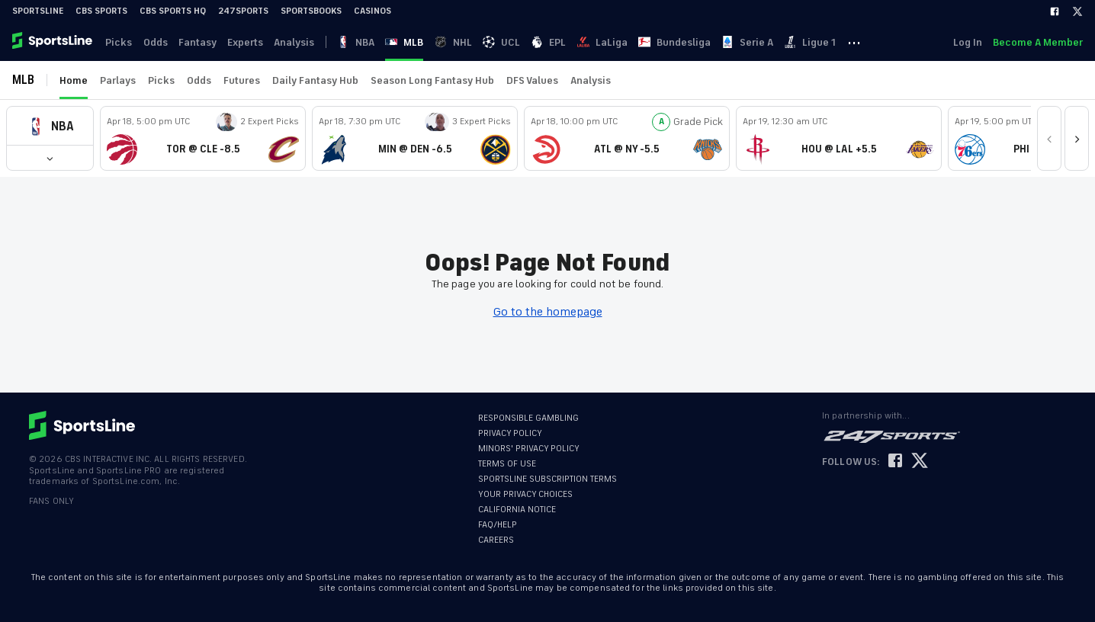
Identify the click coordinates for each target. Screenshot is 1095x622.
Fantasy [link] (201, 42)
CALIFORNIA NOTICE (517, 509)
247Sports (243, 11)
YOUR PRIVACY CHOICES (525, 494)
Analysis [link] (301, 42)
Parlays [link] (118, 80)
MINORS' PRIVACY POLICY (529, 448)
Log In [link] (966, 42)
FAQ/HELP (497, 525)
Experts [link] (250, 42)
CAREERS (496, 540)
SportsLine (37, 11)
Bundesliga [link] (691, 42)
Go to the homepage (547, 311)
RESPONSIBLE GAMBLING (528, 418)
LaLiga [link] (617, 42)
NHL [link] (464, 42)
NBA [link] (365, 42)
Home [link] (73, 80)
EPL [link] (562, 42)
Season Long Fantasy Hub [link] (432, 80)
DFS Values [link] (532, 80)
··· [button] (874, 42)
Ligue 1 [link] (830, 42)
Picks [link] (120, 42)
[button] (50, 126)
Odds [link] (158, 42)
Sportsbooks (311, 11)
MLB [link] (415, 42)
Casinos (372, 11)
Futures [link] (241, 80)
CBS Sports (101, 11)
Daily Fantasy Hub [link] (315, 80)
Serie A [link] (766, 42)
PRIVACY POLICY (510, 433)
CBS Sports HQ (173, 11)
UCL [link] (514, 42)
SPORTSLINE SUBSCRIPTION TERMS (547, 479)
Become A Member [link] (1038, 42)
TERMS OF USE (507, 464)
